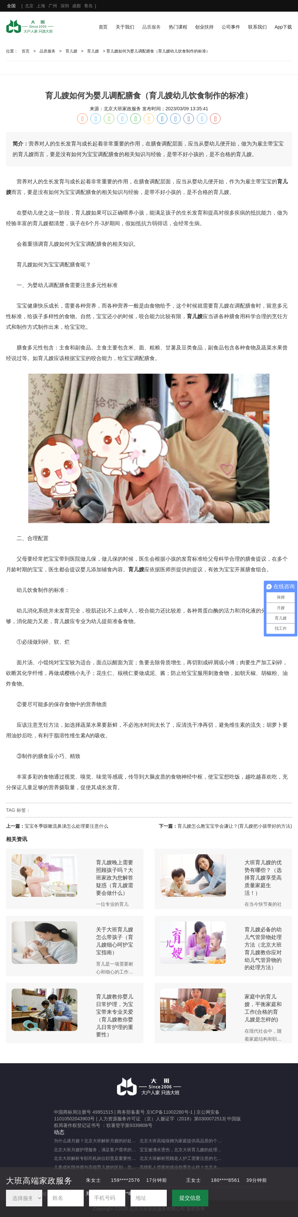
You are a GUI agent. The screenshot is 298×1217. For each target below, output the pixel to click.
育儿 (218, 192)
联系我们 (257, 27)
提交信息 (190, 1198)
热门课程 (178, 27)
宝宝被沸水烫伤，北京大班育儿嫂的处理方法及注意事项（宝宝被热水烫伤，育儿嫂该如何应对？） (182, 1149)
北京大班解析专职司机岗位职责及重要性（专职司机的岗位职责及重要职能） (96, 1158)
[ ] (51, 5)
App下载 (283, 27)
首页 (103, 27)
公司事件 (231, 27)
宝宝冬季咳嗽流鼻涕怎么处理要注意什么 (66, 826)
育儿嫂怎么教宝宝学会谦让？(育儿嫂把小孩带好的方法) (234, 826)
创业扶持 (204, 27)
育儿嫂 (71, 51)
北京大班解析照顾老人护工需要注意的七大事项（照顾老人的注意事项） (182, 1158)
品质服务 (151, 27)
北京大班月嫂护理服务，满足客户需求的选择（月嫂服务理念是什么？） (96, 1149)
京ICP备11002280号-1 (169, 1112)
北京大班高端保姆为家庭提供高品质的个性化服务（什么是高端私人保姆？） (182, 1140)
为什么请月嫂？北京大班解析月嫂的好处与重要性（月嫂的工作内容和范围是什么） (96, 1140)
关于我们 (125, 27)
